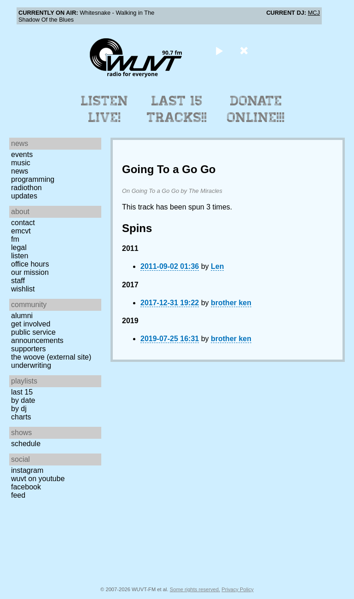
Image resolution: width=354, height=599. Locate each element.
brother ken (231, 303)
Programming (32, 179)
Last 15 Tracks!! (177, 109)
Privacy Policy (237, 589)
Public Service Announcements (37, 336)
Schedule (26, 444)
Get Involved (30, 324)
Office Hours (30, 264)
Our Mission (30, 272)
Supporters (28, 349)
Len (217, 266)
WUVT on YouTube (38, 479)
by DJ (19, 409)
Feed (18, 495)
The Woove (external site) (51, 357)
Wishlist (23, 289)
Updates (24, 196)
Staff (18, 281)
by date (23, 400)
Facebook (26, 487)
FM (15, 239)
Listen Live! (104, 109)
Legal (19, 247)
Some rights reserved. (195, 589)
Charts (21, 417)
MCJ (314, 12)
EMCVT (21, 231)
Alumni (22, 316)
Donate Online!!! (256, 109)
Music (20, 163)
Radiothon (26, 188)
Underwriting (31, 365)
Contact (23, 223)
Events (22, 154)
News (19, 171)
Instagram (27, 470)
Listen (19, 256)
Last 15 (22, 392)
